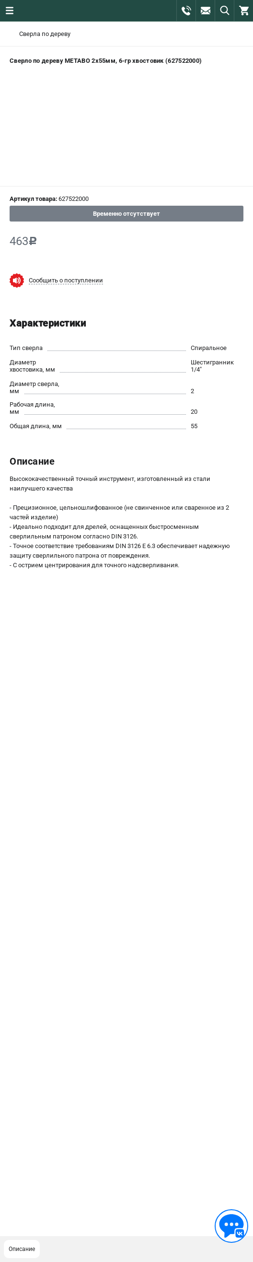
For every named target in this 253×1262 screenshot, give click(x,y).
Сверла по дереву (44, 33)
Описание (22, 1249)
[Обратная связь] (231, 1226)
